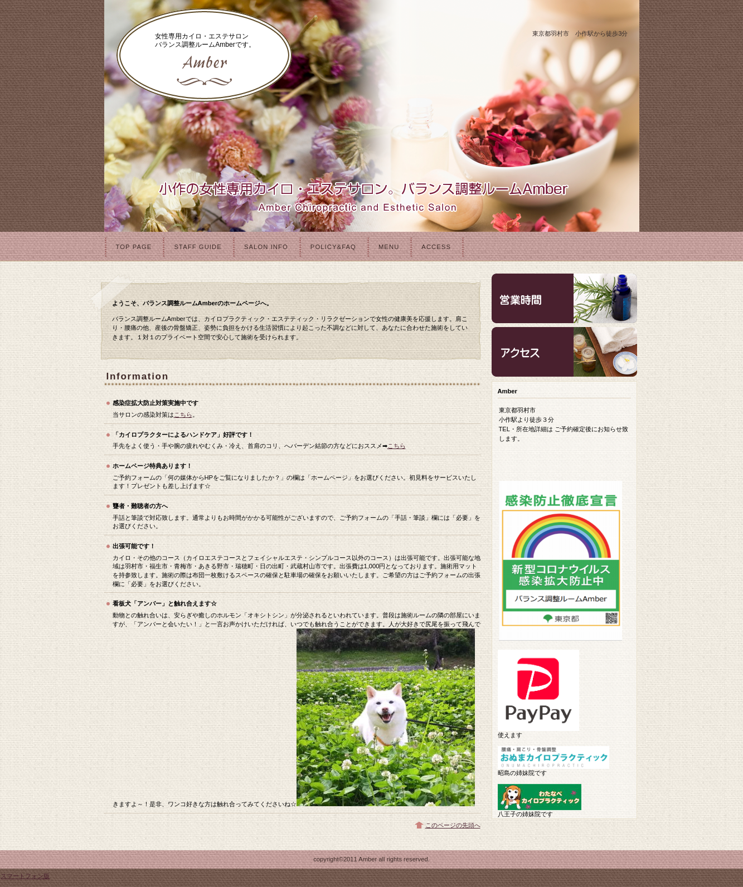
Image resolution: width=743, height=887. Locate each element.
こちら (183, 414)
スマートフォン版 (25, 876)
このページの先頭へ (452, 825)
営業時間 (564, 298)
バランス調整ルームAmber (204, 55)
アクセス (564, 352)
